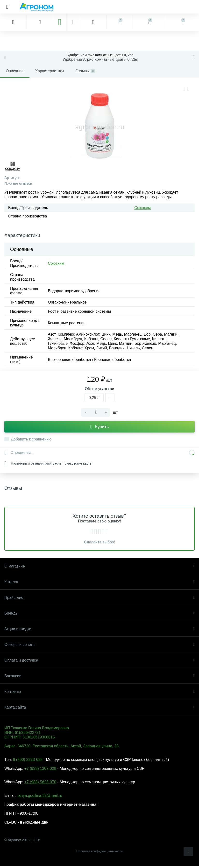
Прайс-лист (99, 597)
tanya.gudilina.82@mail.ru (39, 795)
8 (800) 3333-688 (28, 760)
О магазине (99, 566)
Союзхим (142, 208)
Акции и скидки (99, 629)
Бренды (99, 613)
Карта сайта (99, 707)
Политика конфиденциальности (99, 851)
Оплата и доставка (99, 660)
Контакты (99, 692)
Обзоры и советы (99, 645)
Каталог (99, 582)
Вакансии (99, 676)
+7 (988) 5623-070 (40, 782)
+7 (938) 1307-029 (40, 768)
